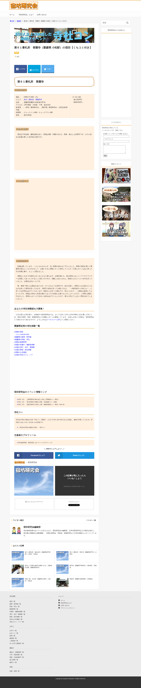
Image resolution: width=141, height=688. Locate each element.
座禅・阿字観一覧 (15, 604)
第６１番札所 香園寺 (32, 99)
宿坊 (18, 56)
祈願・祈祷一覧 (15, 671)
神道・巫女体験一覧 (16, 617)
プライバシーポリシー (68, 608)
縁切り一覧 (13, 662)
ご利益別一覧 (14, 641)
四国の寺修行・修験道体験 (25, 345)
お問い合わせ (42, 15)
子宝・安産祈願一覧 (16, 654)
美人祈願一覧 (14, 660)
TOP (12, 21)
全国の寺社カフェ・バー (24, 355)
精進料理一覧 (14, 609)
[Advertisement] (54, 154)
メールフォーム (52, 319)
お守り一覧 (13, 630)
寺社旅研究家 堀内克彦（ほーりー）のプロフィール (35, 442)
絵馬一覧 (12, 635)
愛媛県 (19, 21)
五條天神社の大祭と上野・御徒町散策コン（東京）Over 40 (45, 404)
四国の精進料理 (21, 342)
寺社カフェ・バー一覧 (17, 622)
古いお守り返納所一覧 (17, 643)
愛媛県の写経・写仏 (22, 339)
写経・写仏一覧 (15, 606)
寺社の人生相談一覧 (16, 619)
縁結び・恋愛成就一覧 (17, 652)
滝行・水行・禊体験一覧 (17, 614)
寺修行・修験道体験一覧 (17, 611)
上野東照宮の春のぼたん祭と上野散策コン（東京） (43, 399)
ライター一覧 (91, 520)
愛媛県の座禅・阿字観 (23, 337)
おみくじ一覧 (14, 633)
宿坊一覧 (12, 601)
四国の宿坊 (19, 332)
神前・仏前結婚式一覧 (17, 657)
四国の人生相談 (21, 352)
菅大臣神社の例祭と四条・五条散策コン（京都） (42, 402)
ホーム (12, 15)
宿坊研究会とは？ (66, 603)
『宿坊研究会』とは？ (25, 15)
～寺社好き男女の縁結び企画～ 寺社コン (31, 427)
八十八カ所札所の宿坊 (22, 334)
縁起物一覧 (13, 638)
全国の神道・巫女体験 (23, 350)
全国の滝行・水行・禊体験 (25, 347)
